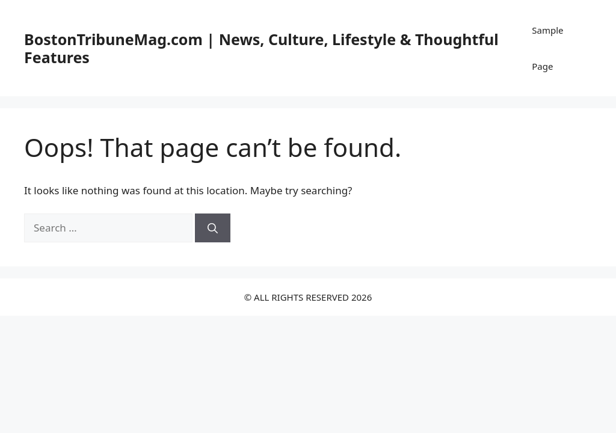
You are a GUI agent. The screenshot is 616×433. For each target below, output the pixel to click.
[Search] (212, 227)
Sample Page (547, 48)
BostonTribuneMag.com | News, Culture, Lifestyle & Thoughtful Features (261, 48)
